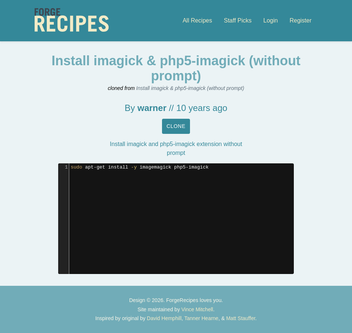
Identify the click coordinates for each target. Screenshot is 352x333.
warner (151, 108)
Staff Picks (237, 20)
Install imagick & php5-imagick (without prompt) (190, 88)
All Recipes (197, 20)
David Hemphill (164, 318)
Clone (176, 126)
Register (300, 20)
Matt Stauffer (240, 318)
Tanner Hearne (201, 318)
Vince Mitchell (197, 309)
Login (270, 20)
